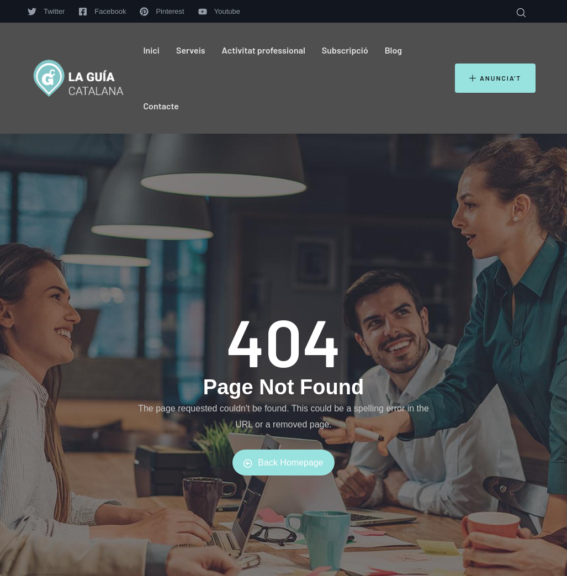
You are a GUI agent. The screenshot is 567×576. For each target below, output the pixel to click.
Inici (151, 50)
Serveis (190, 50)
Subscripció (345, 50)
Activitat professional (263, 50)
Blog (393, 50)
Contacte (161, 106)
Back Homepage (283, 463)
